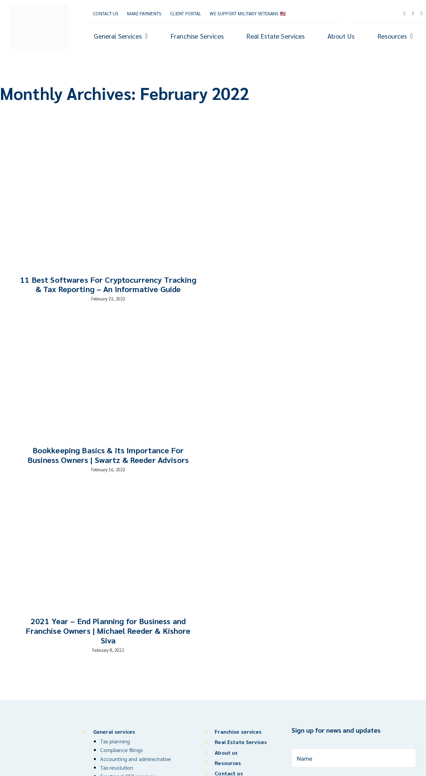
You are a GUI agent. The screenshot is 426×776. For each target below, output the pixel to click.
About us (226, 752)
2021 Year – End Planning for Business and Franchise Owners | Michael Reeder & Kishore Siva (108, 630)
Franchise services (238, 731)
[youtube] (413, 13)
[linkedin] (422, 13)
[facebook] (405, 13)
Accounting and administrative (135, 758)
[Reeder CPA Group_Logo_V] (39, 7)
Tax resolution (116, 767)
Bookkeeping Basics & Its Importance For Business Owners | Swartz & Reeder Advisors (108, 455)
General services (114, 731)
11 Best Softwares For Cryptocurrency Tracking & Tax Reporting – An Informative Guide (108, 284)
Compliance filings (121, 749)
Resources (228, 762)
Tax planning (115, 741)
